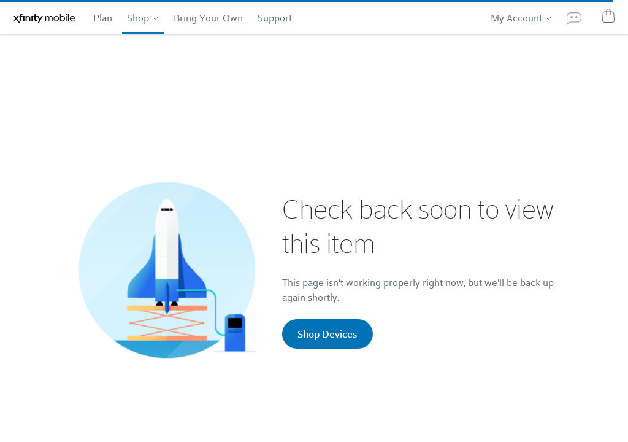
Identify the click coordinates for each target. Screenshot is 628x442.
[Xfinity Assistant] (574, 17)
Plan (102, 17)
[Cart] (608, 15)
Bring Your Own (208, 17)
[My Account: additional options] (547, 17)
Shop (138, 17)
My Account (516, 17)
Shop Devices (327, 333)
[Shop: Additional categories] (154, 17)
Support (275, 17)
